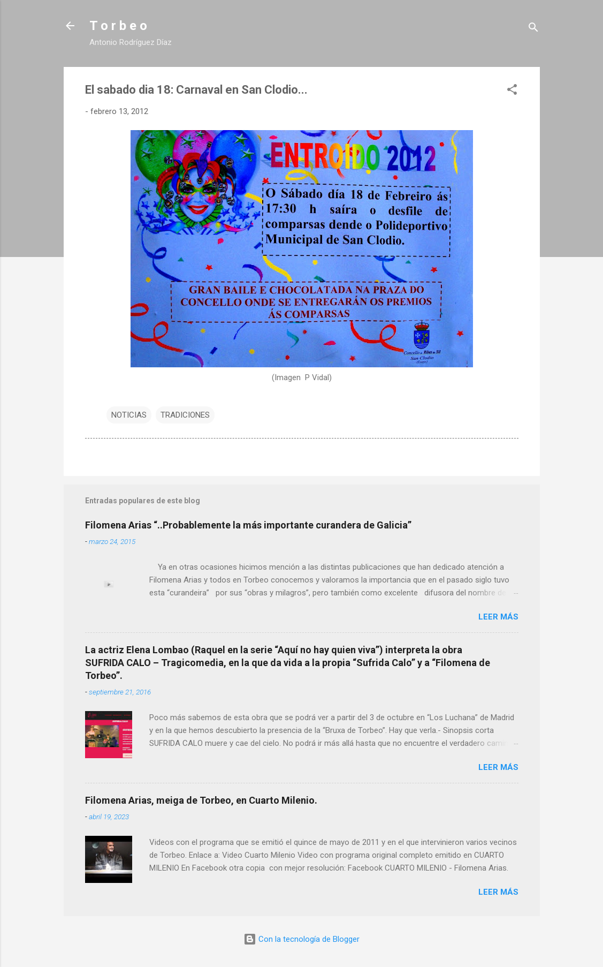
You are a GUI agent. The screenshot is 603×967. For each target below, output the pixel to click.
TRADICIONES (185, 415)
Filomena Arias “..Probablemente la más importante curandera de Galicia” (248, 525)
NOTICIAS (129, 415)
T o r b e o (118, 25)
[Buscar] (533, 29)
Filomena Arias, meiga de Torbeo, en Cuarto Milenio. (201, 800)
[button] (512, 91)
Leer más (498, 617)
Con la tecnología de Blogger (301, 939)
